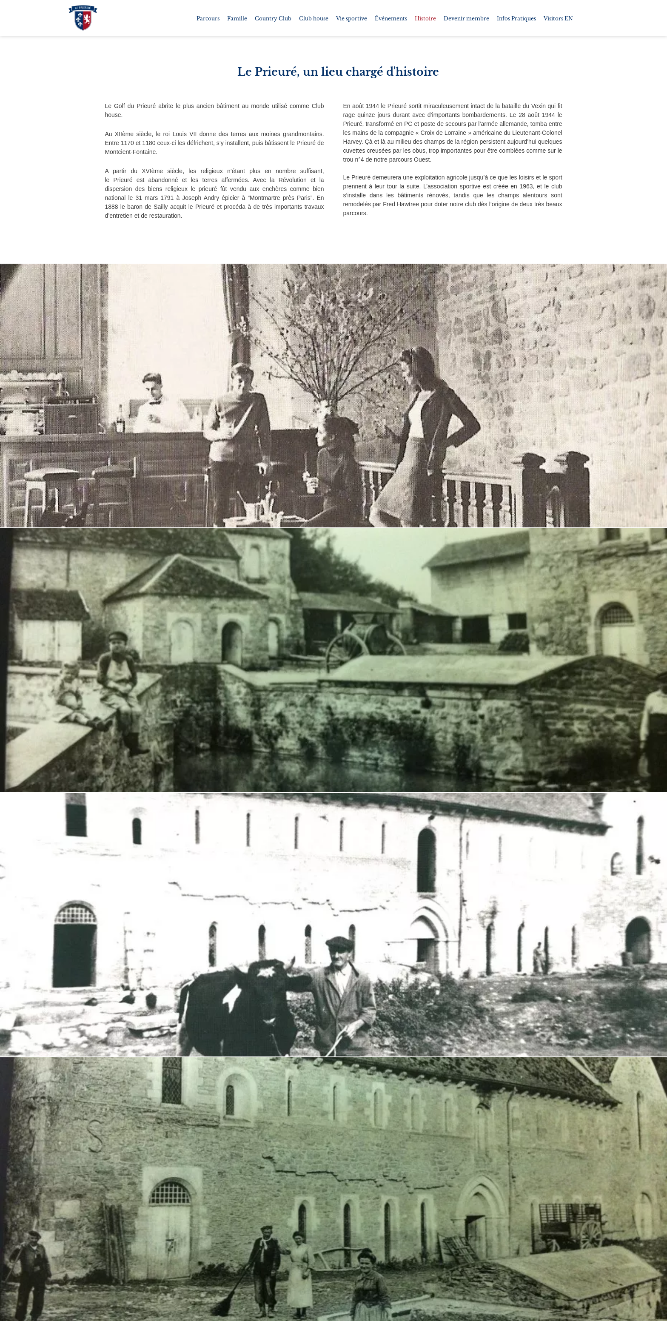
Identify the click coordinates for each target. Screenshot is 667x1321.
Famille (237, 18)
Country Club (273, 18)
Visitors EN (558, 18)
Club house (313, 18)
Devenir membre (466, 18)
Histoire (425, 18)
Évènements (391, 18)
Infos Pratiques (516, 18)
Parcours (208, 18)
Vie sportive (351, 18)
